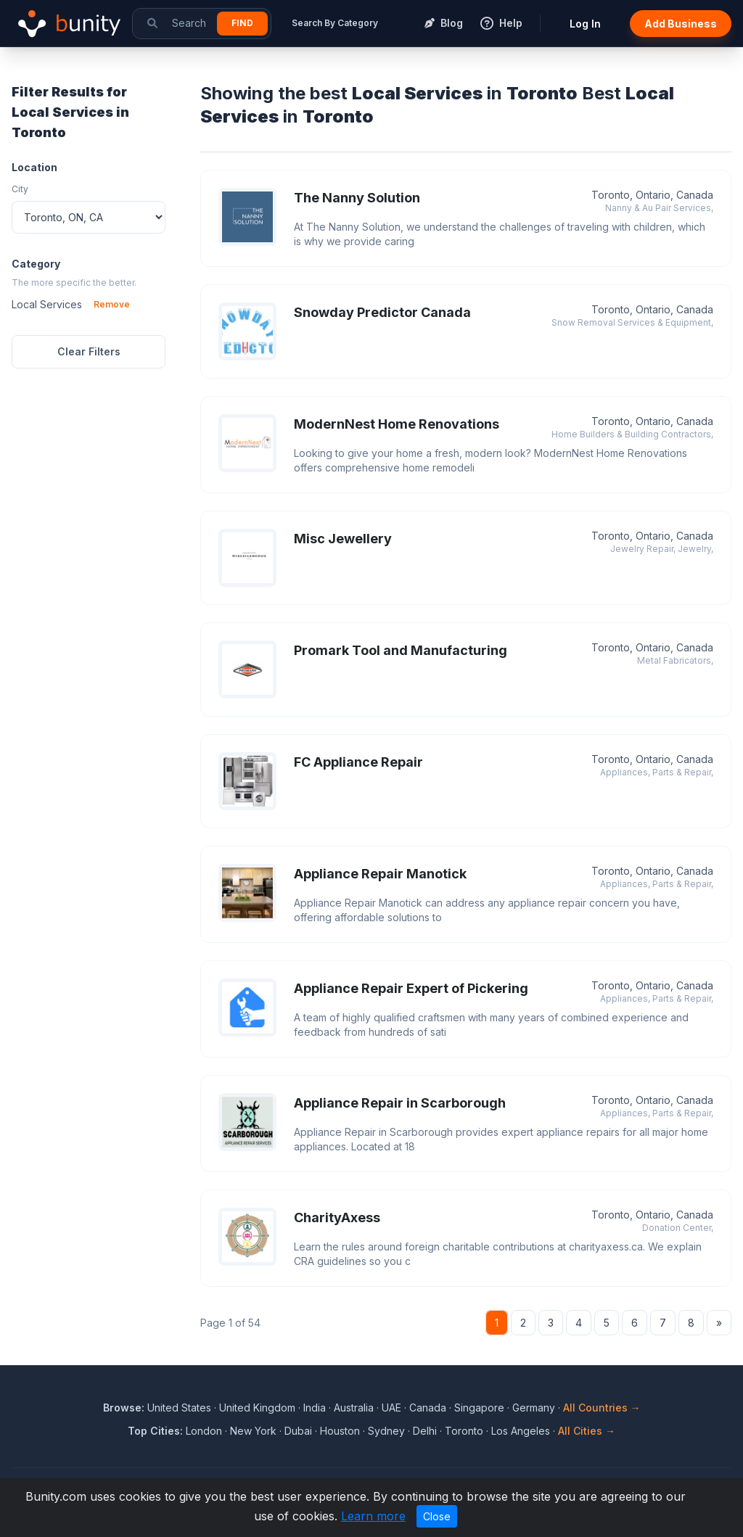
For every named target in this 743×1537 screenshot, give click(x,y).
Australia (354, 1407)
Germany (533, 1407)
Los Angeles (520, 1431)
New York (253, 1431)
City (20, 189)
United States (179, 1407)
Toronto (464, 1431)
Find (242, 22)
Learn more (373, 1516)
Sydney (386, 1431)
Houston (340, 1431)
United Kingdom (257, 1407)
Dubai (298, 1431)
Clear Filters (88, 351)
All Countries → (602, 1407)
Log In (585, 23)
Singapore (479, 1407)
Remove (112, 304)
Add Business (680, 23)
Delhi (425, 1431)
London (204, 1431)
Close (437, 1516)
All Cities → (586, 1431)
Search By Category (335, 22)
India (314, 1407)
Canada (427, 1407)
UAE (391, 1407)
